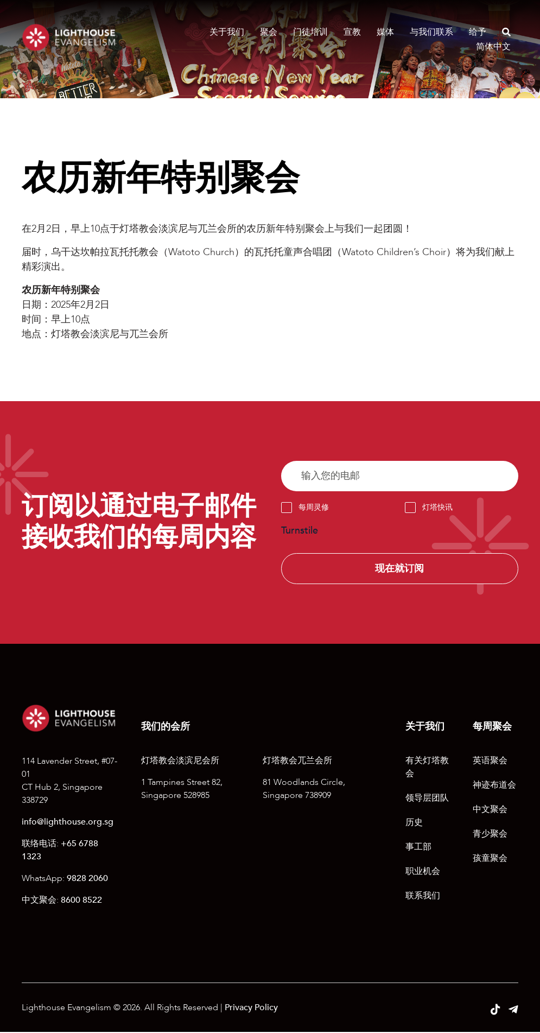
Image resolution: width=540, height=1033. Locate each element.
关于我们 (226, 32)
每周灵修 (313, 508)
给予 (477, 32)
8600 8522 (81, 901)
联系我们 (422, 897)
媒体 (385, 32)
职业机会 (422, 872)
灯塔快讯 (437, 508)
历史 (414, 823)
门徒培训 (310, 32)
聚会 (268, 32)
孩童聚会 (490, 859)
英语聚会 (490, 762)
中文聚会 (490, 810)
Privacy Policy (251, 1009)
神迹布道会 (494, 786)
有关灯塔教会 (427, 768)
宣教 (352, 32)
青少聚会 (490, 835)
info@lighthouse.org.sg (67, 822)
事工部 (418, 848)
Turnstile (299, 531)
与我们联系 (431, 32)
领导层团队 (427, 799)
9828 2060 (87, 879)
